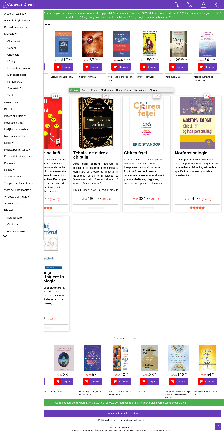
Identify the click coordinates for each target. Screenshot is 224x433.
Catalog (87, 89)
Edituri (107, 89)
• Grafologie (12, 54)
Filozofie (9, 109)
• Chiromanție (13, 41)
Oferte (140, 89)
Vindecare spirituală (17, 196)
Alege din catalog (15, 13)
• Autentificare (14, 217)
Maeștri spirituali (15, 136)
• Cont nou (12, 224)
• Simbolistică (13, 88)
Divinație (10, 33)
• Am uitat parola (15, 231)
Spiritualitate (12, 176)
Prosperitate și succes (18, 156)
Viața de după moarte (17, 189)
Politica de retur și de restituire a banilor (134, 420)
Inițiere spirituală (15, 115)
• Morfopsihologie (16, 74)
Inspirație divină (13, 122)
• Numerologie (14, 81)
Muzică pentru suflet (17, 149)
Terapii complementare (18, 183)
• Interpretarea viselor (18, 68)
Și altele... (11, 203)
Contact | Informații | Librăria (133, 413)
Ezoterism (11, 102)
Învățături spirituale (16, 129)
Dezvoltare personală (17, 27)
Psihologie (11, 163)
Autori (97, 89)
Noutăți (167, 89)
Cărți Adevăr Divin (123, 89)
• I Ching (11, 61)
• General (11, 47)
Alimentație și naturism (18, 20)
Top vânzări (153, 89)
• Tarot (9, 95)
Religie (9, 169)
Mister (9, 142)
